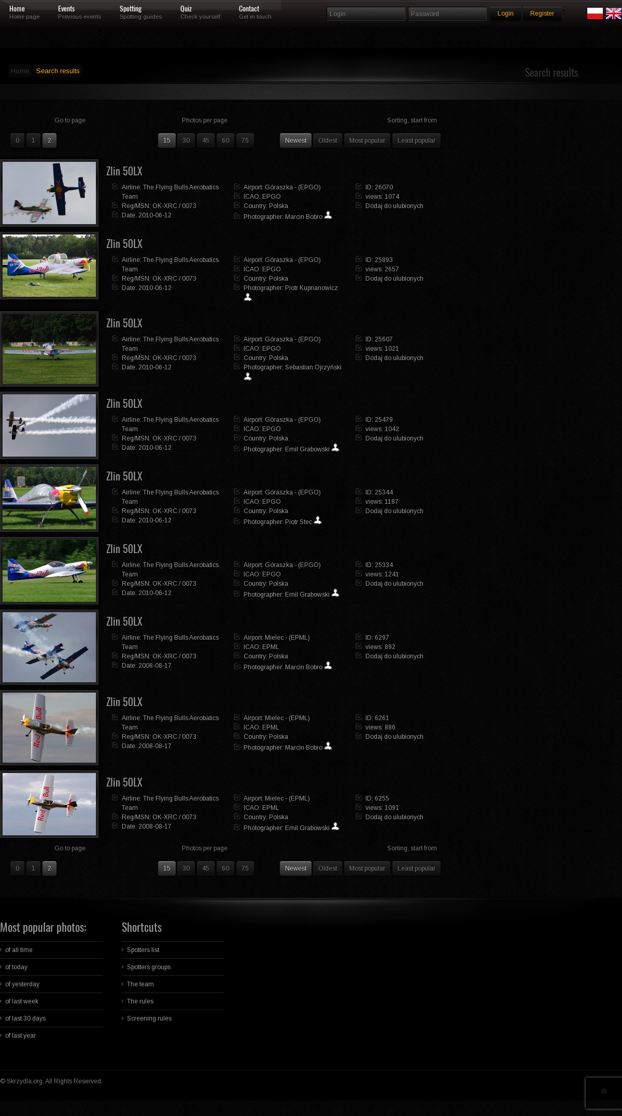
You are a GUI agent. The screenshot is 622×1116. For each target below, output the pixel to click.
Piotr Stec (298, 522)
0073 (189, 206)
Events (66, 8)
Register (542, 13)
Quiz (186, 8)
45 (205, 140)
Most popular (367, 140)
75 (245, 140)
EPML (270, 647)
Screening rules (149, 1018)
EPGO (271, 196)
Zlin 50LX (124, 171)
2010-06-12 (155, 215)
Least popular (416, 140)
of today (16, 967)
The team (140, 984)
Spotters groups (149, 967)
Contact (249, 8)
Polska (278, 206)
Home (17, 8)
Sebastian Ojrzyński (313, 367)
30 (186, 140)
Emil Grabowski (307, 449)
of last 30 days (25, 1018)
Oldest (327, 140)
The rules (140, 1001)
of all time (19, 950)
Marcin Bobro (303, 217)
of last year (20, 1035)
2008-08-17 (155, 665)
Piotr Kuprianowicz (311, 288)
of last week (21, 1001)
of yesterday (22, 984)
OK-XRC (164, 206)
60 (225, 140)
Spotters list (143, 950)
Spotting (131, 8)
